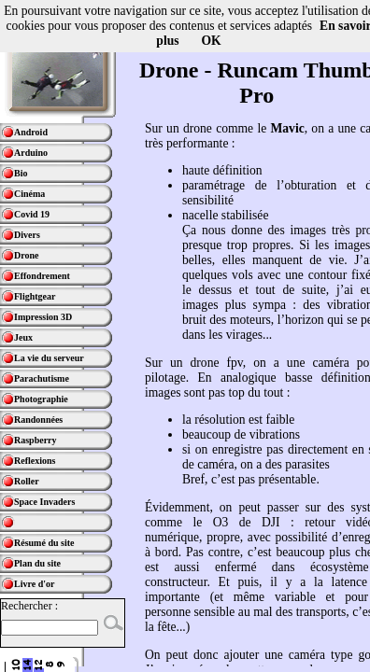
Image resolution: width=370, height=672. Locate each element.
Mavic (287, 128)
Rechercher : (29, 605)
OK (211, 41)
